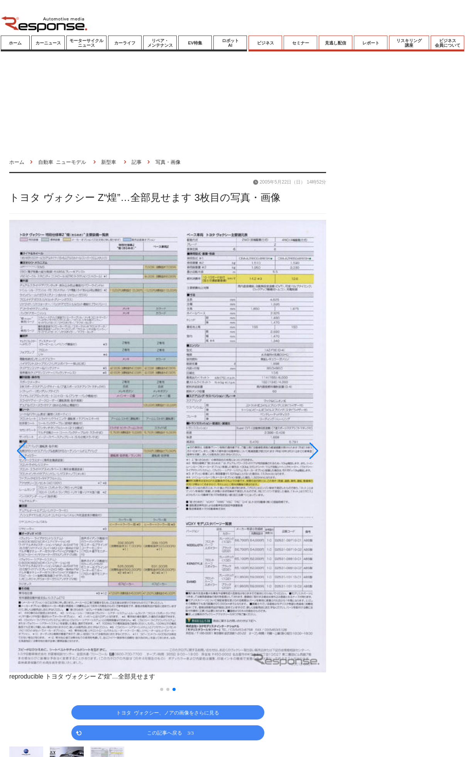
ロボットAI (230, 43)
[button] (56, 451)
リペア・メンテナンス (160, 43)
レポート (370, 43)
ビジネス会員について (447, 43)
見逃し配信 (335, 43)
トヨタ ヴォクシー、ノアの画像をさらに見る (167, 712)
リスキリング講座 (409, 43)
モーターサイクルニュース (86, 43)
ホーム (15, 43)
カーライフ (124, 43)
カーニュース (48, 43)
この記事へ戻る (170, 732)
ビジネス (265, 43)
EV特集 (195, 43)
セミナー (300, 43)
